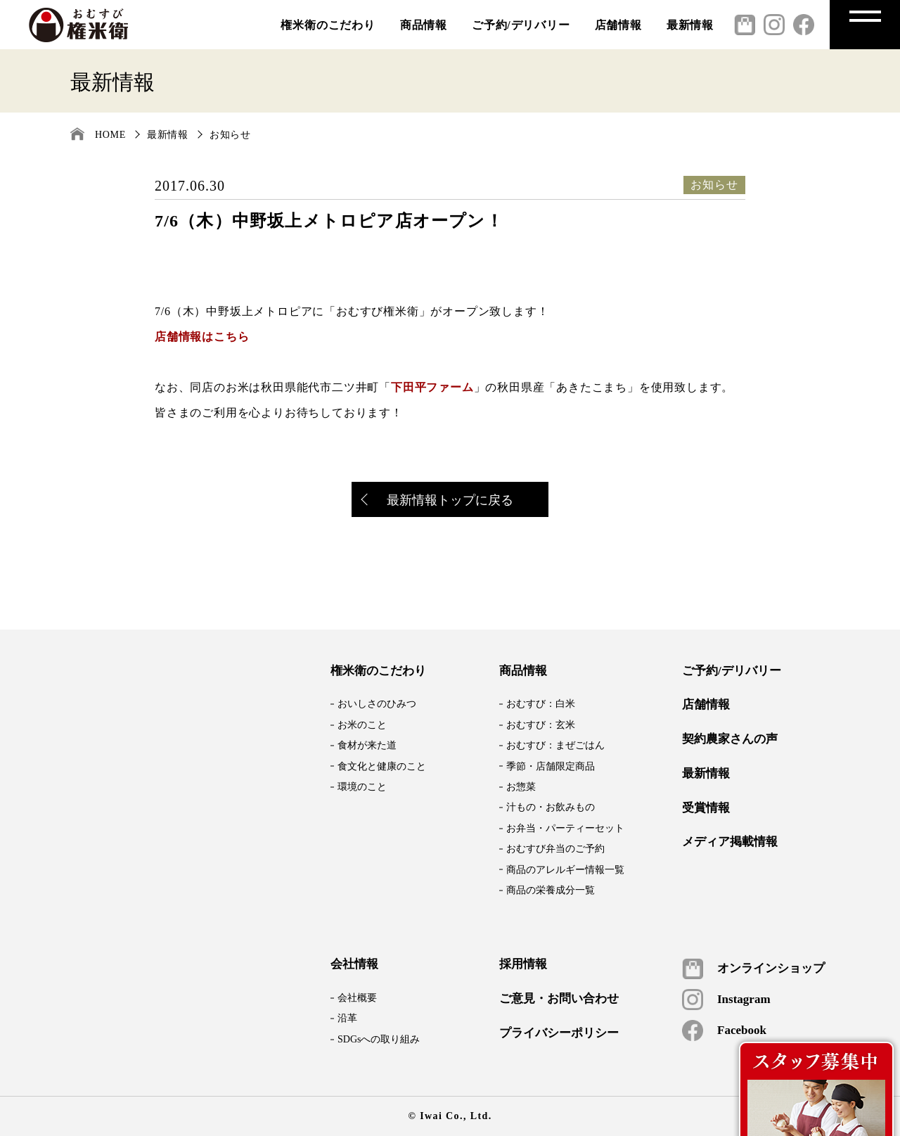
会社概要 (357, 998)
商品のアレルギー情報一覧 (565, 869)
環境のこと (362, 786)
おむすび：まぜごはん (555, 745)
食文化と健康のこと (382, 766)
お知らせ (230, 134)
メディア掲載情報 (730, 842)
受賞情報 (706, 808)
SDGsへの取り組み (379, 1039)
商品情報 (423, 25)
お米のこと (362, 725)
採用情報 (523, 964)
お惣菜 (521, 786)
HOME (110, 134)
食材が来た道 (367, 745)
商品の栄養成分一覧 (550, 890)
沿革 (347, 1018)
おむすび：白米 (540, 703)
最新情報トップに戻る (438, 501)
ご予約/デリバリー (521, 25)
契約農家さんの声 (730, 739)
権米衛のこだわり (328, 25)
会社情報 (354, 964)
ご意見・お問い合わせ (559, 999)
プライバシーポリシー (559, 1033)
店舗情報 (618, 25)
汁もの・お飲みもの (550, 807)
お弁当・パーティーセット (565, 828)
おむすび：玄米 (540, 725)
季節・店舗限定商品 (550, 766)
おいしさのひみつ (377, 703)
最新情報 (690, 25)
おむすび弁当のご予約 (555, 848)
